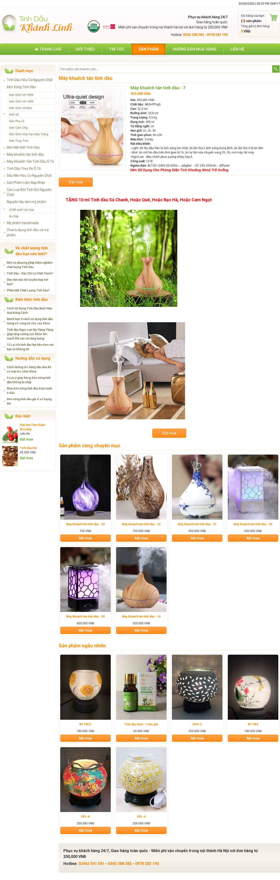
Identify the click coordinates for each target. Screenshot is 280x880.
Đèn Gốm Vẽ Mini (20, 108)
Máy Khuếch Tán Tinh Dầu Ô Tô (30, 161)
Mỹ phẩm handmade (23, 223)
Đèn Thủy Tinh (18, 141)
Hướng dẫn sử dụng (32, 358)
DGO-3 (197, 724)
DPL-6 (141, 816)
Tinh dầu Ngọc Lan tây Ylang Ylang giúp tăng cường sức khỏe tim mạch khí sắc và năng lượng (30, 334)
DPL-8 (85, 816)
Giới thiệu (85, 49)
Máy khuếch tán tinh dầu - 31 (197, 524)
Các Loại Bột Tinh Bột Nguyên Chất (29, 192)
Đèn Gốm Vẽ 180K (21, 95)
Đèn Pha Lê (16, 121)
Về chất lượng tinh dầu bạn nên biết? (31, 251)
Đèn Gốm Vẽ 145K (21, 101)
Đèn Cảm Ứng (18, 127)
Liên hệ (237, 49)
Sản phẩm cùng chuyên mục (89, 445)
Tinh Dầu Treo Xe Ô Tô (24, 168)
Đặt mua (26, 439)
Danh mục (24, 70)
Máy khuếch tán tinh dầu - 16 (141, 616)
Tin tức (116, 49)
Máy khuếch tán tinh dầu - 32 (141, 524)
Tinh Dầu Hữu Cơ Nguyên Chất (30, 80)
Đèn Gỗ (14, 114)
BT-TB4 (253, 724)
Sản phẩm (148, 49)
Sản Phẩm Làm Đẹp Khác (26, 183)
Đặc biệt (22, 416)
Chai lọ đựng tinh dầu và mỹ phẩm (28, 232)
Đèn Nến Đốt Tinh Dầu (23, 147)
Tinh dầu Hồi (28, 448)
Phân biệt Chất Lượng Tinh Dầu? (28, 290)
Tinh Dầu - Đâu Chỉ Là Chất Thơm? (30, 273)
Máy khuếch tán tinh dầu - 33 (85, 524)
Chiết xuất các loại (21, 210)
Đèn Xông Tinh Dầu (21, 87)
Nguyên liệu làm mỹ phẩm (26, 202)
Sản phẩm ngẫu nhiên (82, 646)
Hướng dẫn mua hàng (194, 49)
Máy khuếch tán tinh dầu (25, 154)
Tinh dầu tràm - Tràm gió (141, 724)
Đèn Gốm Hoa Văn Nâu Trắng (28, 134)
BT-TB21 (85, 724)
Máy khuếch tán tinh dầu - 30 (253, 524)
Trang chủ (48, 49)
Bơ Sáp (13, 216)
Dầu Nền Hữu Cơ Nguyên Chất (29, 176)
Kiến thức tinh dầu (31, 299)
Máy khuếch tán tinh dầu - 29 (85, 616)
